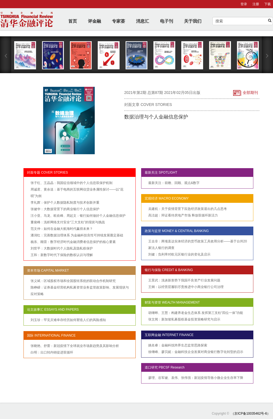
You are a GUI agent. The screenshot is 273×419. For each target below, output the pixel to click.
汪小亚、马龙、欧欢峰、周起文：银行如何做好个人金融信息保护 (78, 216)
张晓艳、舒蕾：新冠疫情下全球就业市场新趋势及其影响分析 (75, 346)
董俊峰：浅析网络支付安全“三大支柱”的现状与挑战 (68, 222)
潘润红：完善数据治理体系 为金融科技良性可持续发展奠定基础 (77, 235)
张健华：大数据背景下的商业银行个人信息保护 (65, 209)
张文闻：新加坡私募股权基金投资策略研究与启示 (184, 319)
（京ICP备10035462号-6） (250, 413)
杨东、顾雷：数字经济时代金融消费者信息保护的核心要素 (73, 242)
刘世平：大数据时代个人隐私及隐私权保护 (62, 248)
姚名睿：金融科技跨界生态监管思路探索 (177, 345)
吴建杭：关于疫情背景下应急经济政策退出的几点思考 (187, 209)
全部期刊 (245, 93)
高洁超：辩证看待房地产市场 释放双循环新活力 (183, 215)
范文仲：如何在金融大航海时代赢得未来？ (62, 229)
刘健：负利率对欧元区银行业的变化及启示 (179, 254)
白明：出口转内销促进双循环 (52, 352)
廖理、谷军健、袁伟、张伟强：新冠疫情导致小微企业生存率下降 (195, 378)
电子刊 (166, 21)
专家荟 (118, 21)
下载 (267, 4)
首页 (72, 21)
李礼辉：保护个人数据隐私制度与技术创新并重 (65, 202)
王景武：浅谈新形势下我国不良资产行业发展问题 (184, 280)
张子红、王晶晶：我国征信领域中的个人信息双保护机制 (71, 183)
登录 (244, 4)
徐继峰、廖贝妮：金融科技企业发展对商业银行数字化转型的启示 (195, 352)
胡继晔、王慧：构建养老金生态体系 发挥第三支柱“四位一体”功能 (195, 313)
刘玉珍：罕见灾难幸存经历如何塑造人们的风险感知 (68, 320)
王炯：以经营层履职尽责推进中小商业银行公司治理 (186, 287)
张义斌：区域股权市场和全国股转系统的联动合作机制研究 (73, 281)
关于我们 (192, 21)
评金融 (94, 21)
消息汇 (142, 21)
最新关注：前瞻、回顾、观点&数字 (174, 183)
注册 (256, 4)
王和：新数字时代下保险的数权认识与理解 (62, 255)
